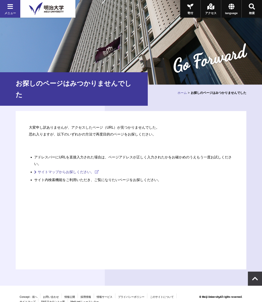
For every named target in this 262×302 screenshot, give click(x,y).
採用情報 (85, 297)
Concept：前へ (28, 297)
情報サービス (104, 297)
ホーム (182, 92)
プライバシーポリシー (131, 297)
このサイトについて (162, 297)
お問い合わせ (51, 297)
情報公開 (69, 297)
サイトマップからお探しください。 (66, 172)
